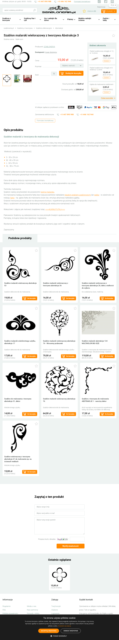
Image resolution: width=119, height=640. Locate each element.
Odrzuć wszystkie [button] (70, 631)
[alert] (59, 627)
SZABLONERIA (49, 47)
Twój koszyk (56, 606)
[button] (59, 636)
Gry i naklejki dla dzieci (50, 19)
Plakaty (70, 19)
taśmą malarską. (48, 192)
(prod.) (109, 11)
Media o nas (31, 606)
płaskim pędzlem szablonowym (78, 195)
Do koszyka (31, 298)
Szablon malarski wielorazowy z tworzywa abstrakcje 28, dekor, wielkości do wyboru (98, 285)
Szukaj (34, 10)
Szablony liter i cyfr (29, 19)
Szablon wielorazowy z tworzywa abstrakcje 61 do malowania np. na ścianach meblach (17, 459)
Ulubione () (91, 11)
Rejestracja (101, 7)
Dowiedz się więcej (64, 626)
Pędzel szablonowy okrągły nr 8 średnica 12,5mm (101, 69)
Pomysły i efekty (33, 613)
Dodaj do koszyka (73, 73)
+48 (44, 1)
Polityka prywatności (10, 613)
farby (12, 198)
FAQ (4, 610)
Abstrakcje (59, 28)
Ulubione (54, 610)
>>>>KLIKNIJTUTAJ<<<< (55, 209)
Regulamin (7, 606)
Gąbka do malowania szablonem (101, 84)
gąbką (96, 195)
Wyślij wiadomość (70, 546)
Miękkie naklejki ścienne (84, 19)
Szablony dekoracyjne (44, 28)
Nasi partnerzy (32, 610)
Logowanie (55, 613)
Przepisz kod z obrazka (46, 539)
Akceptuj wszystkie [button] (48, 631)
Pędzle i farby (106, 19)
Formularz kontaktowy (82, 1)
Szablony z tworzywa (6, 19)
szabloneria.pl (59, 9)
